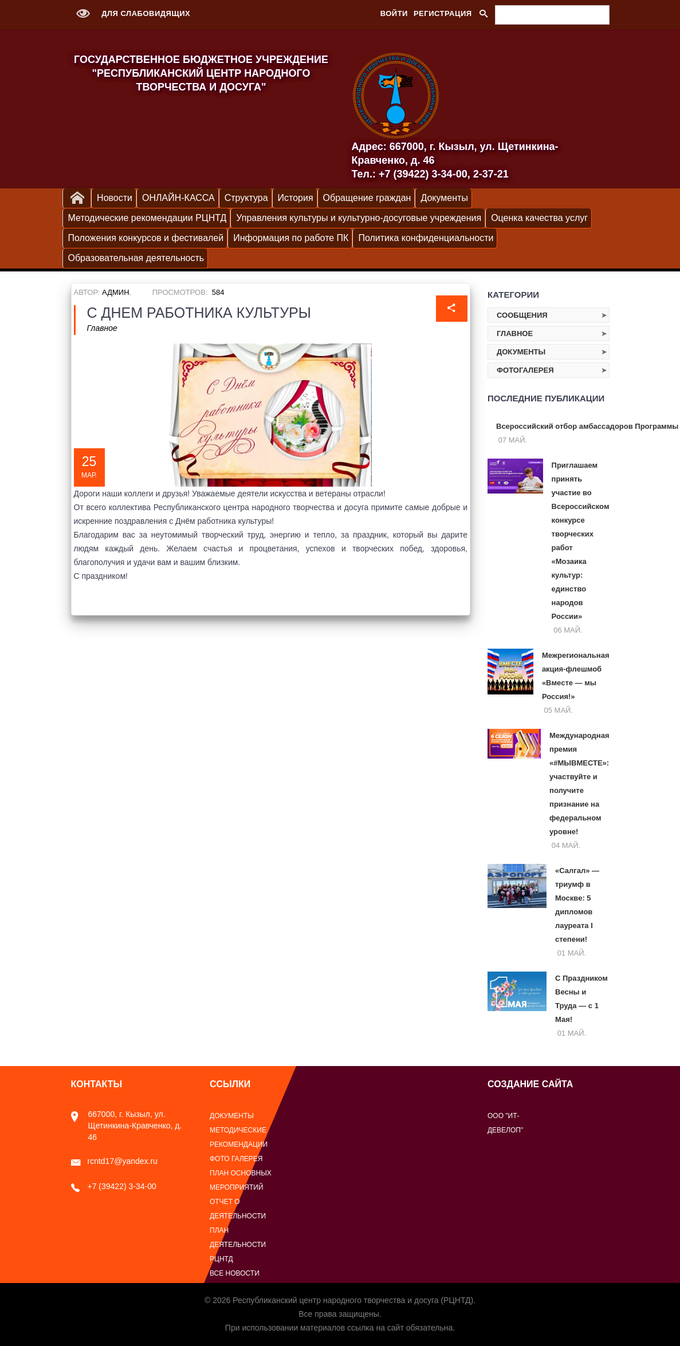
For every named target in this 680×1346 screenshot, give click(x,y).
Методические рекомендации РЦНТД (147, 218)
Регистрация (443, 13)
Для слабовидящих (131, 13)
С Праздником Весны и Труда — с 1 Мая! (581, 999)
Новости (114, 198)
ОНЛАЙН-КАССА (178, 198)
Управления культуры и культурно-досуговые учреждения (358, 218)
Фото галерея (236, 1159)
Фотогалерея (525, 370)
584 (218, 292)
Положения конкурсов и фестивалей (146, 238)
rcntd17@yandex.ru (114, 1161)
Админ (115, 292)
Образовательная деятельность (136, 258)
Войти (394, 13)
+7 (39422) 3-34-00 (113, 1186)
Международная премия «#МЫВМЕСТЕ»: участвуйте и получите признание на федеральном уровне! (579, 783)
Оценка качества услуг (539, 218)
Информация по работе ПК (290, 238)
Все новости (235, 1273)
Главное (102, 328)
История (295, 198)
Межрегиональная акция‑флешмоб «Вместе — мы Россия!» (576, 676)
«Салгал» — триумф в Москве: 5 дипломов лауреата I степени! (577, 905)
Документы (443, 198)
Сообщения (522, 315)
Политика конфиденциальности (425, 238)
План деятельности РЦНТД (238, 1244)
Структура (246, 198)
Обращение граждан (367, 198)
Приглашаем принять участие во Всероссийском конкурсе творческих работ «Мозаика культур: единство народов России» (581, 541)
